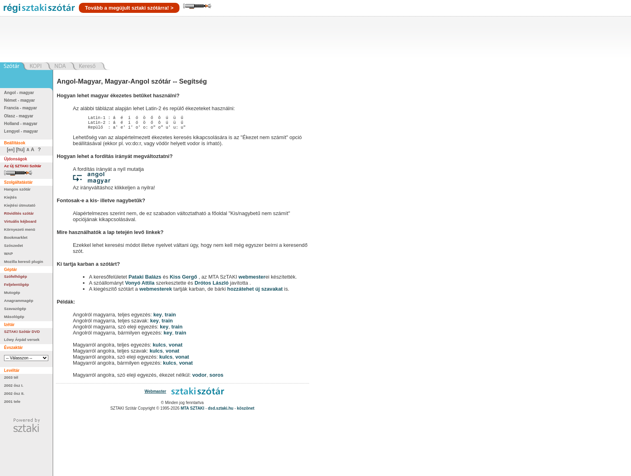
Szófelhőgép (15, 276)
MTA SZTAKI (192, 410)
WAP (8, 253)
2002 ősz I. (13, 385)
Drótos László (211, 285)
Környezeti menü (19, 229)
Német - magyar (19, 100)
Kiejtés (10, 197)
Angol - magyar (19, 92)
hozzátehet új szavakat (255, 291)
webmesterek (155, 291)
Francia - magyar (20, 108)
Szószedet (13, 245)
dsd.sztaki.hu (220, 410)
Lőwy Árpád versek (21, 339)
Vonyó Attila (140, 285)
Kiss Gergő (184, 279)
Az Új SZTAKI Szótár (22, 166)
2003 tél (11, 377)
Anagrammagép (18, 300)
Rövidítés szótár (19, 213)
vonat (175, 347)
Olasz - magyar (18, 116)
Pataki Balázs (145, 279)
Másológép (14, 316)
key (157, 317)
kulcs (159, 347)
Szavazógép (15, 308)
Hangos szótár (17, 189)
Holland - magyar (20, 123)
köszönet (245, 410)
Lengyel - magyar (21, 131)
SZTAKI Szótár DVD (22, 331)
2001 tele (12, 401)
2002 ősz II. (14, 393)
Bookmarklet (15, 237)
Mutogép (12, 292)
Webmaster (155, 394)
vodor (199, 377)
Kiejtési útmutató (19, 205)
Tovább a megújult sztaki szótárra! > (129, 8)
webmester (252, 279)
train (170, 317)
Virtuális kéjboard (20, 221)
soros (216, 377)
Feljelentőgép (16, 284)
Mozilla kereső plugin (23, 261)
